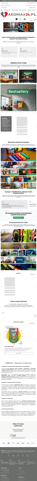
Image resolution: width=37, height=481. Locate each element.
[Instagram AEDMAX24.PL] (13, 455)
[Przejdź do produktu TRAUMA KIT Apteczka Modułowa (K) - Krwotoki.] (22, 122)
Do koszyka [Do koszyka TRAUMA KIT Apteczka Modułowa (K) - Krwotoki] (22, 134)
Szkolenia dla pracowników (30, 262)
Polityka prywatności (22, 479)
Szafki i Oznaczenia (31, 187)
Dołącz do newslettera (14, 436)
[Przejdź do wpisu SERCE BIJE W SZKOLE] (13, 335)
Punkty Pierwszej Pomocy (12, 255)
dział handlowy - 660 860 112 (32, 5)
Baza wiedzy (20, 474)
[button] (16, 19)
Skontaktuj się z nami (18, 217)
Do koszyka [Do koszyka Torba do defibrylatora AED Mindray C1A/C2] (9, 294)
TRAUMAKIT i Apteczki (31, 160)
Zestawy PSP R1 (32, 241)
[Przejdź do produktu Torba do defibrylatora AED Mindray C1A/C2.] (9, 282)
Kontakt (20, 470)
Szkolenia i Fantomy (31, 167)
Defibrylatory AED (31, 180)
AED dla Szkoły (32, 248)
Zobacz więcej (32, 274)
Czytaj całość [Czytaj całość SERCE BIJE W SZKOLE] (18, 353)
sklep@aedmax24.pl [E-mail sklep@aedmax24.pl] (5, 479)
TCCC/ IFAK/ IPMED (31, 174)
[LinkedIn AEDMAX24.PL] (27, 455)
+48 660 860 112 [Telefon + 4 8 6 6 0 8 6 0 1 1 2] (5, 470)
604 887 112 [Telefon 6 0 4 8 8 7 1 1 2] (4, 477)
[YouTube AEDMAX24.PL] (22, 455)
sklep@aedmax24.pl (33, 7)
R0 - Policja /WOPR (31, 255)
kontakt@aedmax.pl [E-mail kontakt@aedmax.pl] (5, 472)
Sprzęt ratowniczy (31, 269)
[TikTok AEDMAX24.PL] (18, 455)
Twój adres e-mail (13, 434)
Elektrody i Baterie (13, 174)
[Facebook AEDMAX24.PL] (8, 455)
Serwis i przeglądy (21, 471)
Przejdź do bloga (32, 323)
